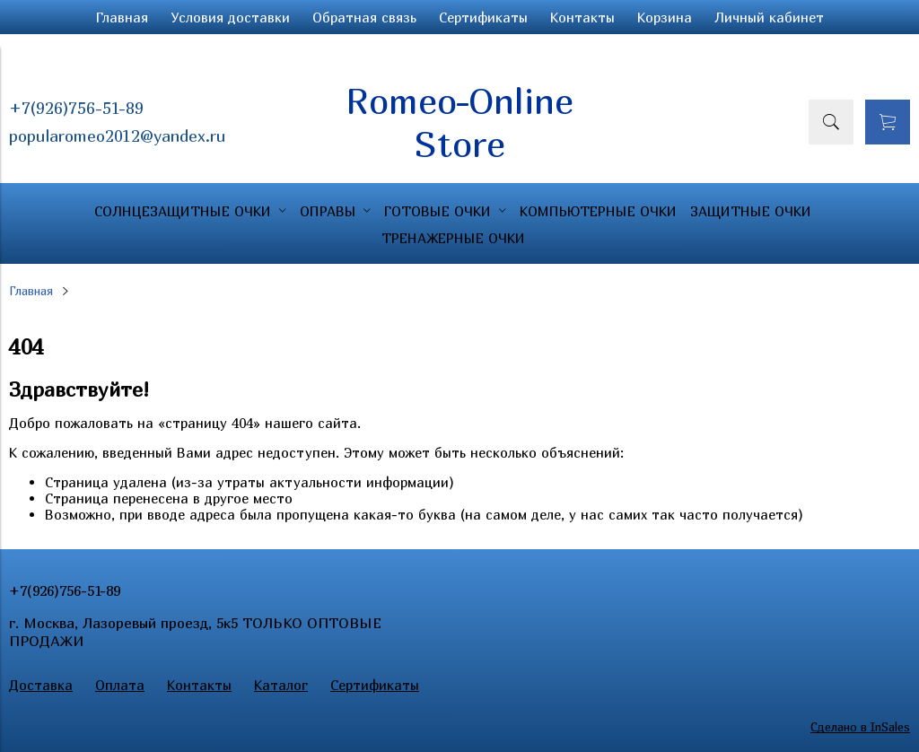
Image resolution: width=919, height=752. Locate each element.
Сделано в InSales (860, 727)
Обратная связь (364, 17)
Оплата (119, 685)
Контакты (582, 17)
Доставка (41, 685)
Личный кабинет (769, 17)
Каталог (281, 685)
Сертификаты (483, 17)
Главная (122, 17)
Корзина (664, 17)
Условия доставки (230, 17)
